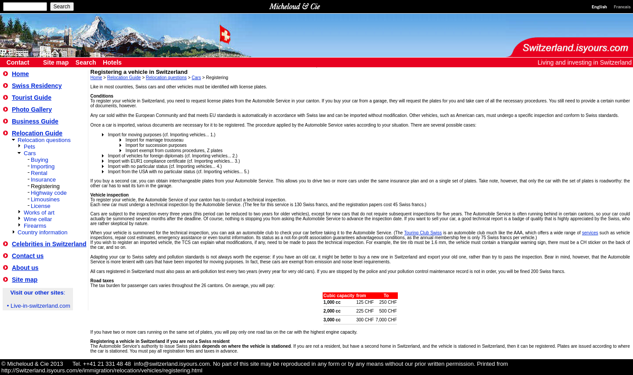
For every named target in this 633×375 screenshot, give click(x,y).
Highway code (49, 192)
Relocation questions (44, 140)
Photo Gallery (32, 109)
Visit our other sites (37, 292)
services (590, 232)
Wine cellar (38, 219)
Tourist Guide (31, 97)
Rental (39, 173)
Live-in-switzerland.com (40, 305)
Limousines (45, 199)
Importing (43, 166)
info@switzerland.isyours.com (172, 363)
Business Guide (35, 121)
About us (25, 267)
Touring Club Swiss (423, 232)
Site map (24, 279)
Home (20, 73)
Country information (42, 232)
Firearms (35, 225)
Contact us (28, 255)
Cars (30, 153)
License (41, 206)
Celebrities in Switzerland (49, 244)
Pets (29, 146)
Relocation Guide (37, 133)
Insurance (43, 179)
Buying (39, 160)
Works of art (39, 212)
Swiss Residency (37, 85)
